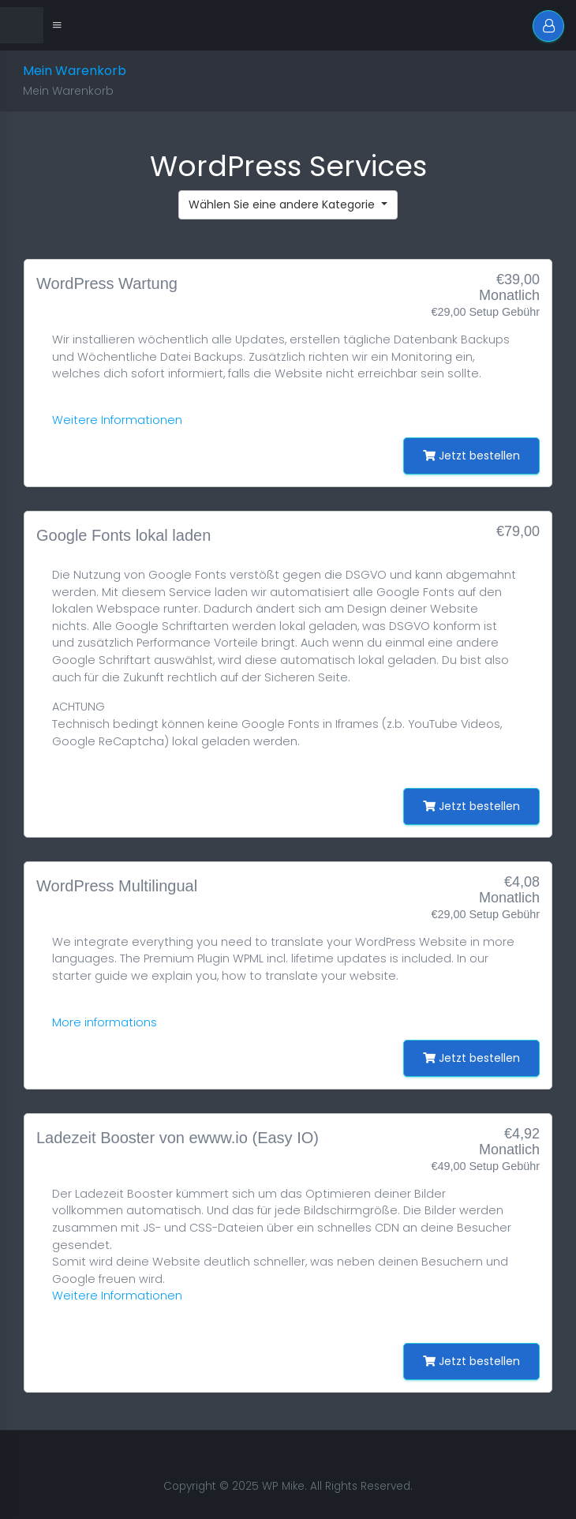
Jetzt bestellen (471, 455)
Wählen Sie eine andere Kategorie (283, 204)
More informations (104, 1022)
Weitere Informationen (117, 420)
